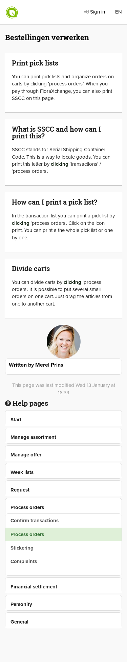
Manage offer (25, 455)
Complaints (23, 561)
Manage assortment (33, 437)
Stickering (22, 548)
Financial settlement (33, 587)
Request (19, 490)
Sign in (94, 12)
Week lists (22, 472)
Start (15, 420)
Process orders (27, 507)
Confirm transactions (34, 521)
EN (118, 12)
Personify (21, 604)
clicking (59, 164)
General (19, 622)
